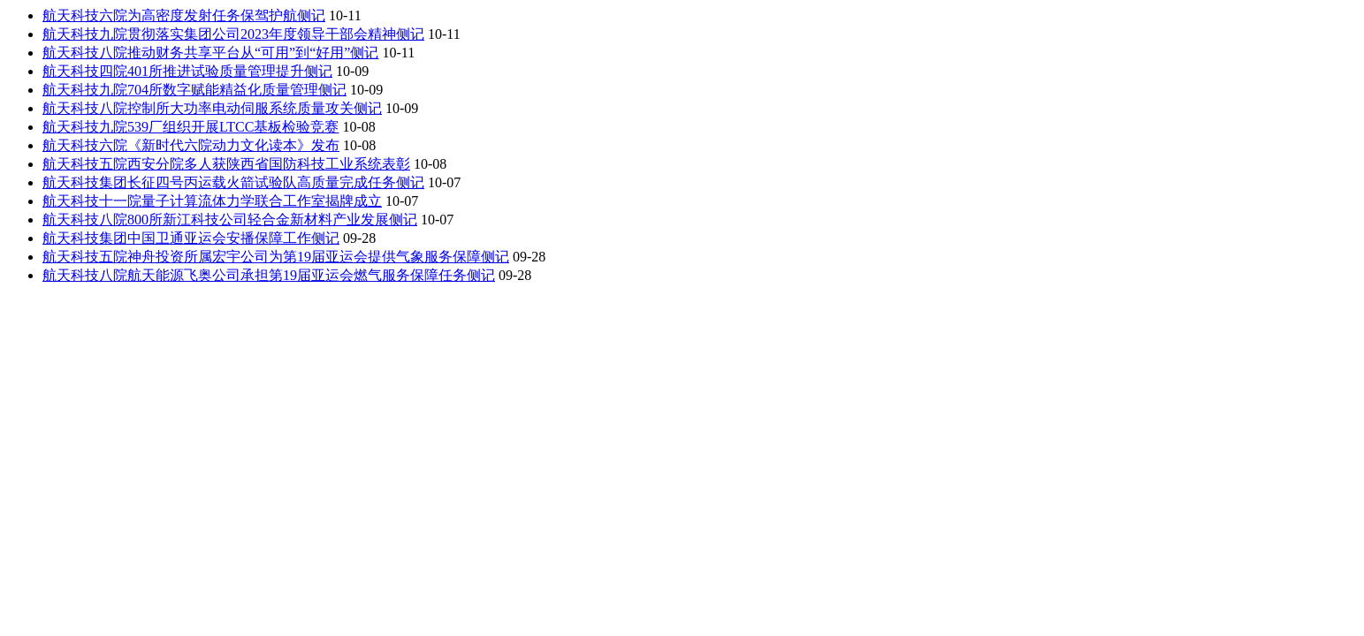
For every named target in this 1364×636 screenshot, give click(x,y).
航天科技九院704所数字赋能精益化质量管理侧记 (194, 89)
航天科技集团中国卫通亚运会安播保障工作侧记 (190, 238)
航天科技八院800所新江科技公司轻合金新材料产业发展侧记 (229, 219)
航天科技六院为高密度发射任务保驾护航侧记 (183, 15)
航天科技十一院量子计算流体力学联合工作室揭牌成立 (212, 200)
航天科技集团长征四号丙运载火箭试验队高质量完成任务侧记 (233, 182)
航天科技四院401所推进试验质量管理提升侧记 (187, 71)
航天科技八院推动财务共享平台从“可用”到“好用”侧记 (210, 52)
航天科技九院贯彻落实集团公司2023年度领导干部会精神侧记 (233, 34)
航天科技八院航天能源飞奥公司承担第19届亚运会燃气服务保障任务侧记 (268, 275)
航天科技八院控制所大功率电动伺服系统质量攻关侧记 (212, 108)
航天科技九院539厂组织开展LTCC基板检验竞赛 (190, 126)
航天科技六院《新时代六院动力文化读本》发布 (190, 145)
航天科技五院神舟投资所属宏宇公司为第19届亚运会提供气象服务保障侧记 (275, 256)
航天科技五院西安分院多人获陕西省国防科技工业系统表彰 (226, 163)
